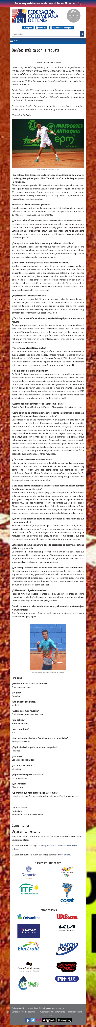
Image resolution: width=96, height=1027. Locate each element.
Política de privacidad (29, 1011)
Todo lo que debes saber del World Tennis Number (48, 3)
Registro (41, 27)
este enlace (64, 854)
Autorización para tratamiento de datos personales (61, 1011)
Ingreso (28, 27)
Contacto (16, 1011)
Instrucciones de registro (61, 27)
